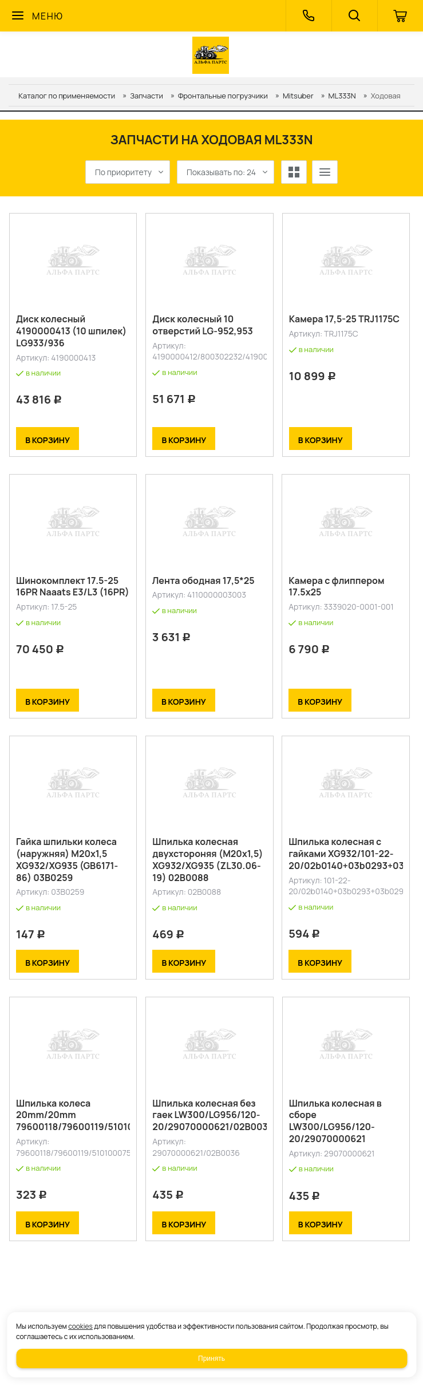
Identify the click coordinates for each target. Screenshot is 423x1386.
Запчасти (146, 95)
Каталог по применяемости (66, 95)
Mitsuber (298, 95)
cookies (80, 1326)
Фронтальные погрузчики (223, 95)
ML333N (342, 95)
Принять (211, 1359)
